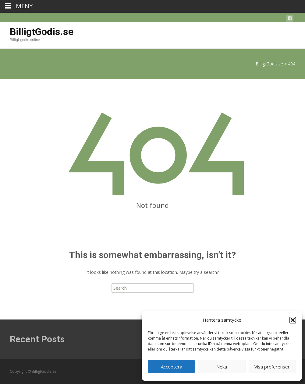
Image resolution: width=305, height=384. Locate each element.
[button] (293, 320)
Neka (221, 367)
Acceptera (171, 367)
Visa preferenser (272, 367)
